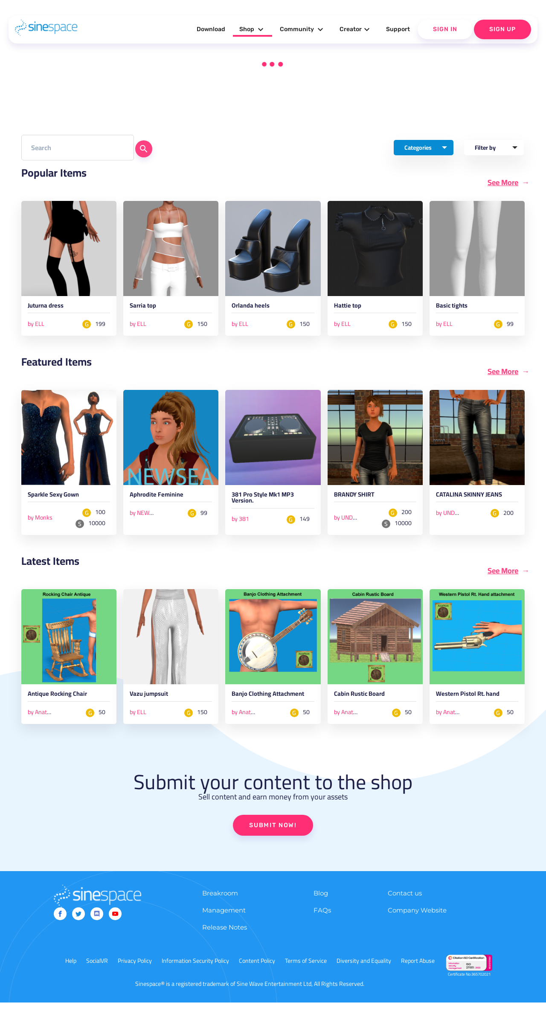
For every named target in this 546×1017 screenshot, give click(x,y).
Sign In (445, 29)
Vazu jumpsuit (154, 699)
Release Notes (224, 942)
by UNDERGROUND (358, 520)
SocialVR (97, 975)
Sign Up (502, 29)
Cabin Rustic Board (366, 699)
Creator (356, 29)
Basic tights (456, 308)
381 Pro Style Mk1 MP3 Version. (271, 502)
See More (503, 182)
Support (398, 29)
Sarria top (147, 308)
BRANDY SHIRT (359, 498)
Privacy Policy (135, 975)
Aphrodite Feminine (163, 498)
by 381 (240, 523)
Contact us (405, 908)
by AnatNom (43, 717)
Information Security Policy (195, 975)
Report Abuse (418, 975)
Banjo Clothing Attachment (257, 703)
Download (211, 29)
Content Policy (257, 975)
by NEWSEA (145, 516)
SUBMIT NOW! (273, 839)
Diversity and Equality (364, 975)
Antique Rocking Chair (65, 699)
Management (224, 925)
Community (302, 29)
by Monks (40, 520)
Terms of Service (306, 975)
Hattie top (351, 308)
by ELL (36, 325)
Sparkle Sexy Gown (60, 498)
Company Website (417, 925)
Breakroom (220, 908)
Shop (252, 29)
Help (70, 975)
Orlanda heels (255, 308)
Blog (321, 908)
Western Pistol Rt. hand (476, 699)
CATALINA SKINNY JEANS (466, 502)
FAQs (322, 925)
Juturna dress (51, 308)
